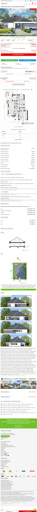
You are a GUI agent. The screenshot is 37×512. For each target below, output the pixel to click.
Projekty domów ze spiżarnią (7, 412)
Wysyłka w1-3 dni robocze (4, 64)
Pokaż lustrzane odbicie (6, 295)
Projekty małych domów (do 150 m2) (16, 404)
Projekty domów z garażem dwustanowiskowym (10, 405)
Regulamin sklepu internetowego (15, 502)
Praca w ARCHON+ (4, 444)
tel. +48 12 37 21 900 (5, 436)
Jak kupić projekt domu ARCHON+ (7, 445)
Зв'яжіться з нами (5, 455)
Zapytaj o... (27, 81)
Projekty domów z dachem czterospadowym (28, 407)
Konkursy (2, 450)
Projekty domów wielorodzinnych (6, 485)
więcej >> (22, 174)
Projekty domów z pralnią (18, 412)
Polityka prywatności (5, 502)
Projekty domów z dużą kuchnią (7, 414)
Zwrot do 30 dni (3, 464)
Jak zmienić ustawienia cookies (6, 503)
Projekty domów (4, 404)
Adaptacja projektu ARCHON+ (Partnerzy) (8, 446)
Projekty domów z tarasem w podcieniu (24, 409)
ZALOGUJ (27, 0)
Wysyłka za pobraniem (5, 466)
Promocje (2, 449)
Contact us (3, 454)
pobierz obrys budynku (18, 289)
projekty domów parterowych (25, 374)
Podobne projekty (27, 60)
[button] (18, 383)
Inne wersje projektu (9, 60)
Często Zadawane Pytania (5, 441)
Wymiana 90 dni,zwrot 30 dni (33, 64)
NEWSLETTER (33, 0)
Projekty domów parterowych (28, 404)
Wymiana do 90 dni (4, 462)
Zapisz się (18, 426)
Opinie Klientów (3, 451)
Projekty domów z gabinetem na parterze (9, 409)
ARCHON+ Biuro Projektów (6, 430)
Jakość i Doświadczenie (5, 460)
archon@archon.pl (4, 437)
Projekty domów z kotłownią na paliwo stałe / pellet (10, 407)
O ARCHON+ (3, 442)
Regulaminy (3, 447)
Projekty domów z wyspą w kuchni (29, 412)
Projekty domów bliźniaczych (6, 486)
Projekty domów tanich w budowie (7, 481)
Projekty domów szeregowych (6, 483)
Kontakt (2, 439)
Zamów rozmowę (9, 81)
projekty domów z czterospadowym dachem (16, 375)
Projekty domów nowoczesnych (25, 405)
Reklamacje (24, 502)
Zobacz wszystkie (32, 391)
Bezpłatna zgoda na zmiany (5, 461)
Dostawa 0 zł (3, 465)
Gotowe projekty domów (5, 480)
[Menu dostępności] (2, 510)
